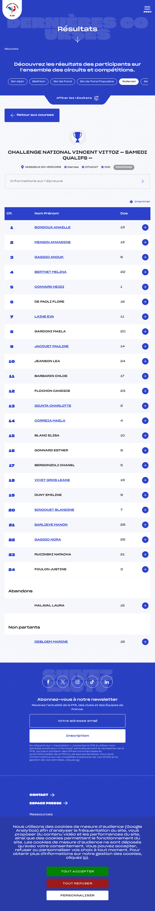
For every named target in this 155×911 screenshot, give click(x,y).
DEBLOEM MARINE (51, 642)
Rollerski (129, 82)
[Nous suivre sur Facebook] (48, 682)
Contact (39, 795)
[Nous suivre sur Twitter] (63, 682)
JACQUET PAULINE (52, 346)
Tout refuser (77, 883)
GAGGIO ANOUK (49, 257)
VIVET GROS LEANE (52, 480)
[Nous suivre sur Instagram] (77, 682)
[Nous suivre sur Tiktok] (92, 682)
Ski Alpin (17, 82)
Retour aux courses (32, 115)
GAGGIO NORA (48, 539)
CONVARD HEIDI (49, 287)
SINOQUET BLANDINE (54, 510)
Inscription (77, 735)
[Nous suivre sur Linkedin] (107, 682)
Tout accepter (77, 871)
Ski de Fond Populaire (97, 82)
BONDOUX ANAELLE (53, 227)
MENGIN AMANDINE (53, 242)
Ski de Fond (63, 82)
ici (77, 760)
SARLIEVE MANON (51, 524)
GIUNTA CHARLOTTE (53, 406)
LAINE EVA (44, 316)
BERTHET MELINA (51, 272)
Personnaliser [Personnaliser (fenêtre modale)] (77, 895)
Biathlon (38, 82)
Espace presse (45, 803)
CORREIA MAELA (50, 420)
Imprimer (140, 201)
